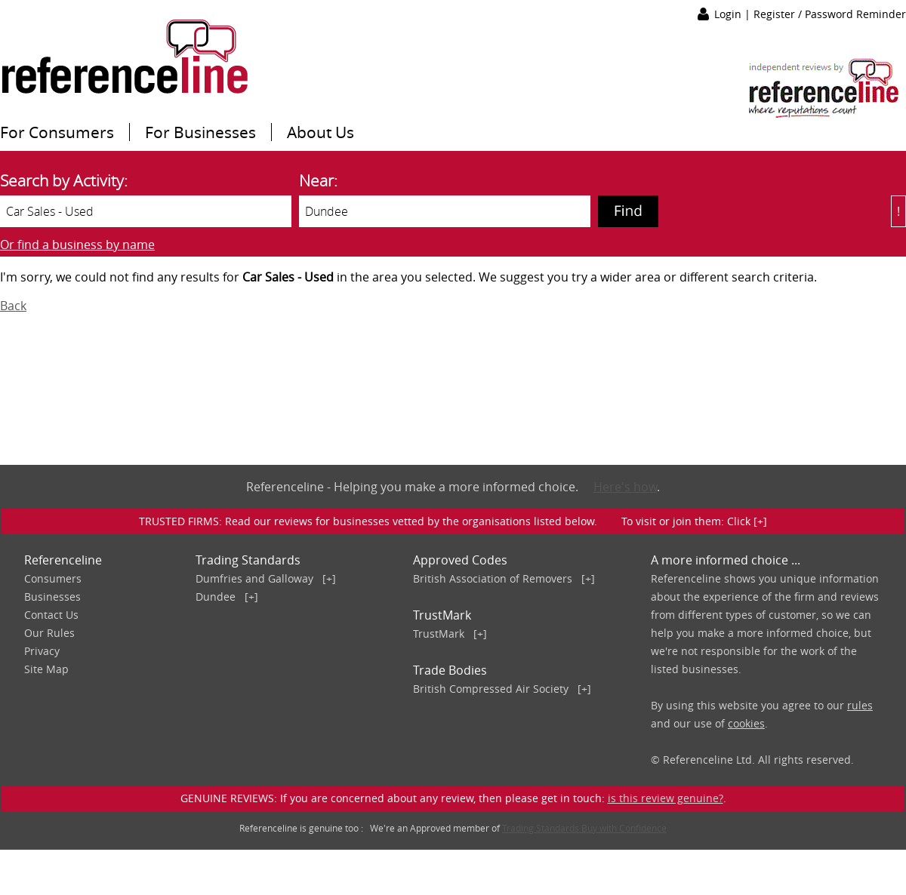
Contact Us (51, 614)
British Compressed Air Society (491, 688)
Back (13, 305)
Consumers (53, 578)
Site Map (46, 669)
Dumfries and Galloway (254, 578)
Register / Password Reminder (829, 14)
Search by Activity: (64, 180)
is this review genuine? (665, 798)
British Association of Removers (492, 578)
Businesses (52, 596)
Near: (318, 180)
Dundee (216, 596)
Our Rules (49, 633)
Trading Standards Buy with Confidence (584, 828)
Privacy (42, 651)
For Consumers (57, 132)
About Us (320, 132)
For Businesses (200, 132)
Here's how (625, 486)
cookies (746, 723)
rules (860, 705)
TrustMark (438, 633)
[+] (329, 578)
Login (729, 14)
